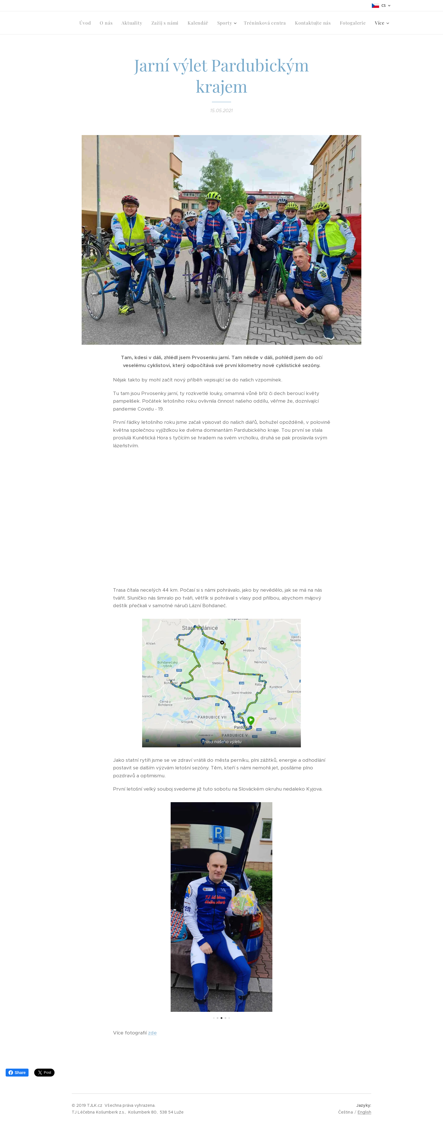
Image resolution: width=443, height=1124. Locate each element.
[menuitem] (86, 23)
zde (152, 1033)
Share (17, 1072)
